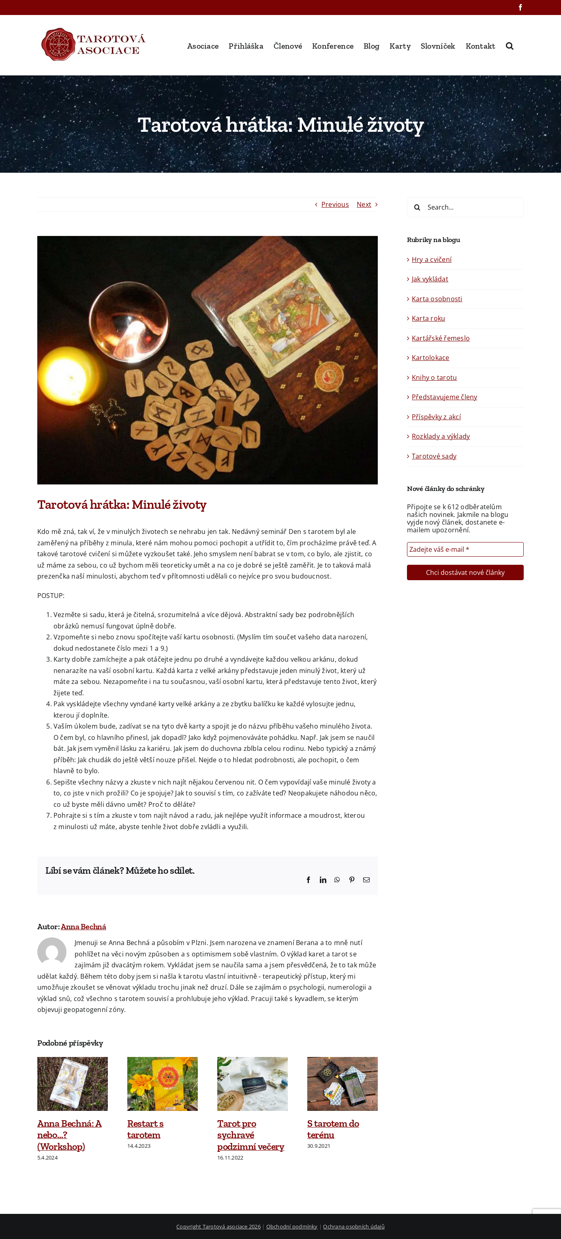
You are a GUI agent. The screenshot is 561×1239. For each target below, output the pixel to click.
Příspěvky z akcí (436, 416)
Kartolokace (431, 357)
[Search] (417, 207)
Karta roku (428, 318)
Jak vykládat (430, 278)
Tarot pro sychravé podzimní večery (251, 1135)
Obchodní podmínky (292, 1226)
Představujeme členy (444, 396)
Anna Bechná (83, 926)
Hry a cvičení (432, 259)
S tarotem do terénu (333, 1129)
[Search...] (465, 207)
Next (364, 204)
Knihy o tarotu (434, 377)
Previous (335, 204)
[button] (510, 45)
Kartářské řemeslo (441, 338)
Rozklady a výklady (441, 436)
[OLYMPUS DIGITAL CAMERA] (207, 360)
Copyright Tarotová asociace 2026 (218, 1226)
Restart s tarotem (145, 1129)
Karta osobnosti (437, 298)
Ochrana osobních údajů (353, 1226)
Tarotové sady (434, 456)
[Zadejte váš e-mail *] (465, 549)
